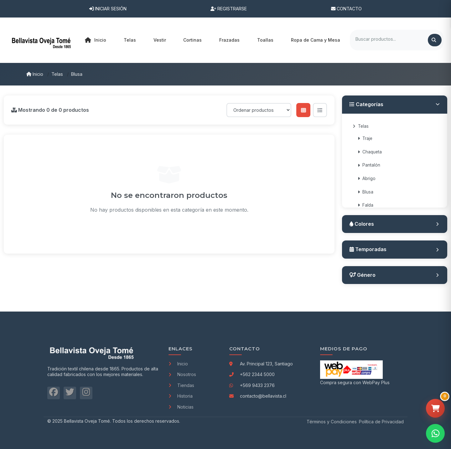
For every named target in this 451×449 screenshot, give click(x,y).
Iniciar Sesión (108, 8)
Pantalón (369, 165)
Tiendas (181, 385)
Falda (365, 205)
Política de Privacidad (381, 421)
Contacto (346, 8)
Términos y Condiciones (332, 421)
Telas (57, 74)
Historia (180, 396)
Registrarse (228, 8)
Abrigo (367, 178)
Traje (365, 138)
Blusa (76, 74)
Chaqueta (370, 151)
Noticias (181, 407)
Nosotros (182, 374)
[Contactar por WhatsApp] (435, 433)
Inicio (95, 40)
